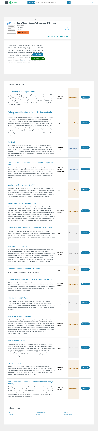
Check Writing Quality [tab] (62, 36)
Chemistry (10, 414)
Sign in (91, 2)
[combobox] (31, 2)
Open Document (22, 32)
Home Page (8, 19)
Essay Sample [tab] (51, 36)
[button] (6, 3)
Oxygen (38, 414)
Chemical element (40, 412)
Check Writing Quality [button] (38, 58)
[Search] (69, 2)
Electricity (66, 412)
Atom (9, 412)
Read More (85, 97)
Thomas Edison (67, 414)
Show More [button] (38, 54)
